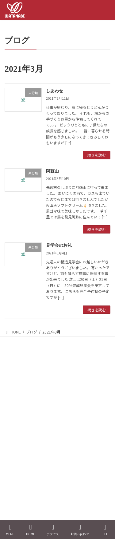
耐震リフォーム (74, 425)
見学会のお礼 (59, 245)
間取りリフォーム (76, 462)
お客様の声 (20, 444)
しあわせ (54, 91)
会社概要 (18, 462)
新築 (14, 453)
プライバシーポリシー (29, 490)
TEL (105, 530)
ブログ (16, 481)
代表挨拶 (18, 471)
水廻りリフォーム (76, 444)
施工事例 (18, 434)
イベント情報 (22, 425)
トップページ (22, 416)
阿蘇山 (52, 171)
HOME (30, 530)
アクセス (53, 530)
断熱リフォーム (74, 416)
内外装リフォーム (76, 453)
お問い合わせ (80, 530)
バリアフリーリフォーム (81, 434)
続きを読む (96, 155)
